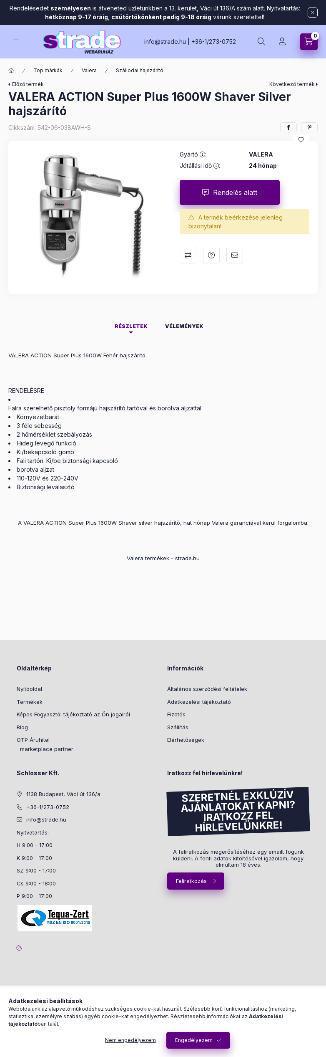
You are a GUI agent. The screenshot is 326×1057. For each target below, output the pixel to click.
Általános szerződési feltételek (207, 688)
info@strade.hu (165, 41)
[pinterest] (309, 127)
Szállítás (177, 727)
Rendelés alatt (235, 192)
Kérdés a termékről (211, 255)
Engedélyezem (194, 1040)
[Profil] (282, 41)
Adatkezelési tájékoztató (199, 701)
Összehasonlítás (188, 255)
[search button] (261, 41)
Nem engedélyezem (130, 1040)
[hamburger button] (15, 42)
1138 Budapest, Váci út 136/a (63, 794)
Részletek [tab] (131, 326)
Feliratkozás (191, 880)
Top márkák (48, 70)
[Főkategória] (11, 70)
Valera (89, 70)
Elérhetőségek (185, 739)
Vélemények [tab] (184, 326)
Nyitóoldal (29, 688)
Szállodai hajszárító (139, 70)
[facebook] (288, 127)
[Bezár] (313, 13)
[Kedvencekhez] (301, 140)
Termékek (30, 701)
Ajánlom (234, 255)
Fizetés (176, 714)
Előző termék (28, 84)
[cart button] (309, 41)
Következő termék (292, 84)
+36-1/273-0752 (213, 41)
